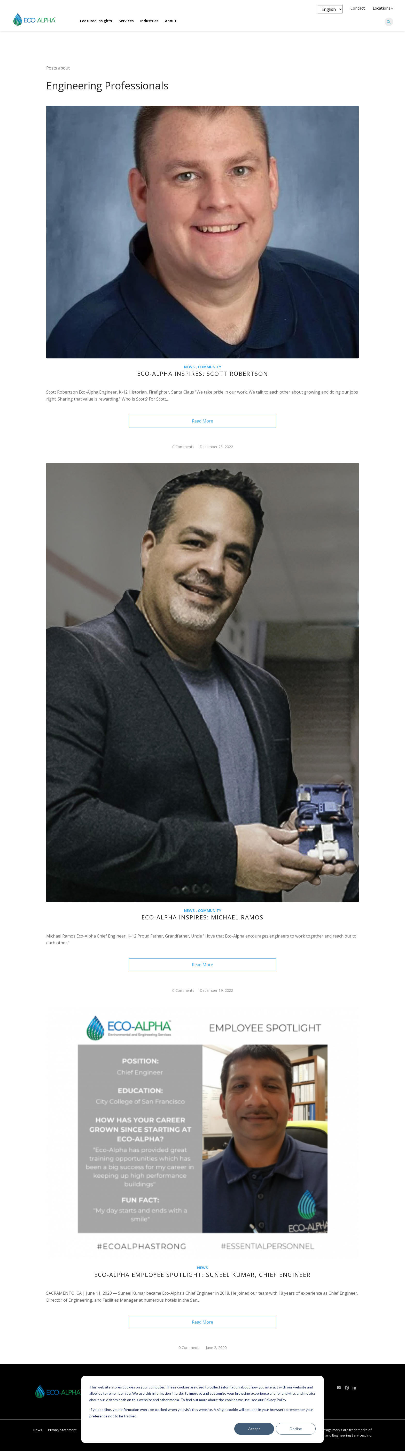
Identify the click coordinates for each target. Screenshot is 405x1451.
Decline (296, 1428)
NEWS (189, 366)
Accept (254, 1428)
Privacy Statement (62, 1429)
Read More (202, 421)
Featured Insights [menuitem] (96, 20)
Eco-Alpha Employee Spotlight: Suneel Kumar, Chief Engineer (202, 1275)
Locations (383, 8)
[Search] (388, 22)
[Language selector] (330, 9)
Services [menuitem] (126, 20)
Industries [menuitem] (149, 20)
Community (209, 366)
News (37, 1429)
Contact (358, 8)
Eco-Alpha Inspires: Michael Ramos (202, 917)
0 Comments (183, 446)
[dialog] (202, 1409)
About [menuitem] (170, 20)
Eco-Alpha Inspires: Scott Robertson (202, 374)
